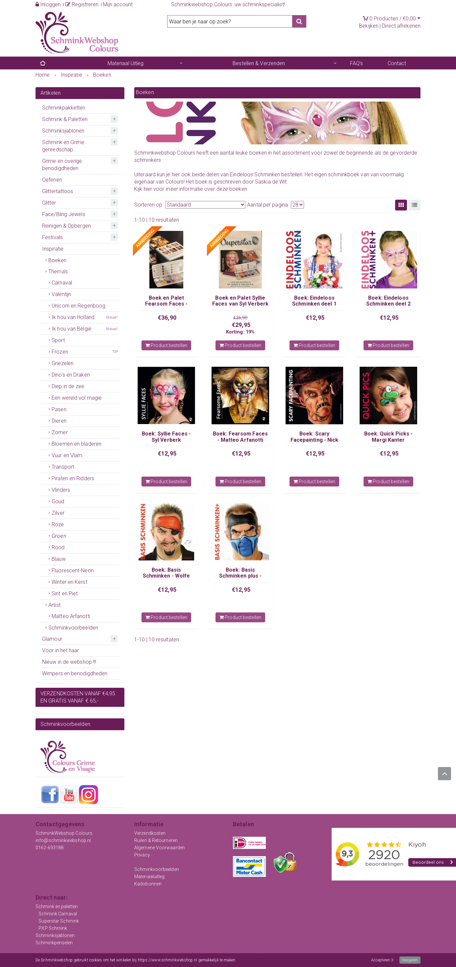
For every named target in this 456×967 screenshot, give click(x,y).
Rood (58, 547)
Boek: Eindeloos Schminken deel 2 (388, 301)
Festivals (52, 237)
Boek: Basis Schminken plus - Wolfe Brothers (240, 576)
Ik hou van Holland (85, 317)
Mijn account (118, 4)
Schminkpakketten (64, 108)
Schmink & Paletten (65, 119)
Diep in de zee (68, 386)
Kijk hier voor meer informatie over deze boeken (190, 189)
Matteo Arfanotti (71, 616)
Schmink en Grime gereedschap (63, 146)
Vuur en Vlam (67, 455)
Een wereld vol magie (77, 398)
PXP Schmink (52, 928)
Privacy (142, 854)
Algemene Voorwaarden (159, 847)
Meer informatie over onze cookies (267, 960)
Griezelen (62, 363)
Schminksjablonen (63, 131)
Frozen (85, 352)
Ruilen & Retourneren (156, 840)
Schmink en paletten (57, 906)
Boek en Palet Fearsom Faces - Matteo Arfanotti (166, 304)
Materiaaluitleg (149, 876)
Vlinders (61, 490)
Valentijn (61, 294)
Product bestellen (166, 345)
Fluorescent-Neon (73, 570)
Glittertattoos (57, 191)
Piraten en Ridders (73, 478)
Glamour (52, 639)
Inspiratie (52, 249)
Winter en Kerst (69, 582)
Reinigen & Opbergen (66, 226)
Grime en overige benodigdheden (62, 164)
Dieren (59, 421)
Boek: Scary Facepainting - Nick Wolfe (315, 440)
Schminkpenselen (54, 942)
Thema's (58, 271)
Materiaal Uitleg (126, 63)
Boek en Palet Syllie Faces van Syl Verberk (240, 301)
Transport (63, 467)
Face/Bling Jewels (63, 214)
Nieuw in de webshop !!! (69, 662)
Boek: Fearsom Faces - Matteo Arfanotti (240, 437)
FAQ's (356, 63)
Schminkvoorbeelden (73, 628)
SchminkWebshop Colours (64, 833)
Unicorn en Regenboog (78, 306)
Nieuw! (112, 317)
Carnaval (62, 283)
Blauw (59, 559)
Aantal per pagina (267, 205)
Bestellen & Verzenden (259, 63)
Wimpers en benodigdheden (74, 673)
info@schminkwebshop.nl (63, 840)
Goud (58, 501)
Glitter (49, 203)
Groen (59, 536)
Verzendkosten (149, 833)
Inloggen (48, 4)
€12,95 (315, 317)
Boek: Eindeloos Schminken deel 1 (314, 301)
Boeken (57, 260)
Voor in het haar (60, 650)
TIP (115, 352)
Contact (397, 63)
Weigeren (410, 960)
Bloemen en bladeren (76, 444)
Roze (58, 524)
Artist (54, 605)
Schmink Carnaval (57, 913)
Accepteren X (382, 960)
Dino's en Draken (71, 375)
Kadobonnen (148, 883)
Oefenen (52, 180)
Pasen (59, 409)
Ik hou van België (85, 329)
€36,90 (167, 317)
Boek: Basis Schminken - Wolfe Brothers (166, 576)
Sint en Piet (65, 593)
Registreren (81, 4)
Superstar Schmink (58, 921)
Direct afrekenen (401, 26)
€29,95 (241, 324)
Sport (58, 340)
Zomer (60, 432)
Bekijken (368, 26)
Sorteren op (148, 205)
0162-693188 (49, 847)
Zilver (58, 513)
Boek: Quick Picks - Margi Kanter (388, 437)
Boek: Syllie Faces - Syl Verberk (166, 437)
